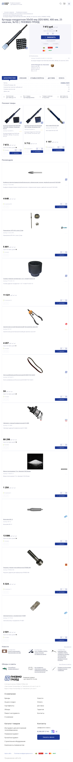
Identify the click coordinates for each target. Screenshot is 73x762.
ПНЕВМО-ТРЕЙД (65, 83)
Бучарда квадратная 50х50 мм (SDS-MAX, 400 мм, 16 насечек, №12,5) (11, 127)
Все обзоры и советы (65, 664)
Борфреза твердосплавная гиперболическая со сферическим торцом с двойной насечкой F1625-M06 (31, 182)
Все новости (67, 647)
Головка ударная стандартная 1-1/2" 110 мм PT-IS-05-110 (19, 278)
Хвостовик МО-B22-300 (52, 125)
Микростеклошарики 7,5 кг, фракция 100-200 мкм (17, 471)
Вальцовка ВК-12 (8, 519)
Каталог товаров (12, 723)
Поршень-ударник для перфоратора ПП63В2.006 (17, 567)
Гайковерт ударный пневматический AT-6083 (16, 423)
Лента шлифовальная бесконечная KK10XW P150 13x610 (19, 375)
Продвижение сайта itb (13, 758)
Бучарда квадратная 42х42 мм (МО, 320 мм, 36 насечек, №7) (33, 126)
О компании (10, 694)
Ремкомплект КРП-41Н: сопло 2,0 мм (13, 230)
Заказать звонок (48, 737)
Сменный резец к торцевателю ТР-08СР (14, 615)
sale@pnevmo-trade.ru (43, 728)
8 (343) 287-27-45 (43, 731)
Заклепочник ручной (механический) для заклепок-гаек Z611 (20, 327)
